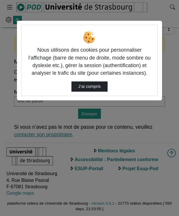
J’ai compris (89, 86)
